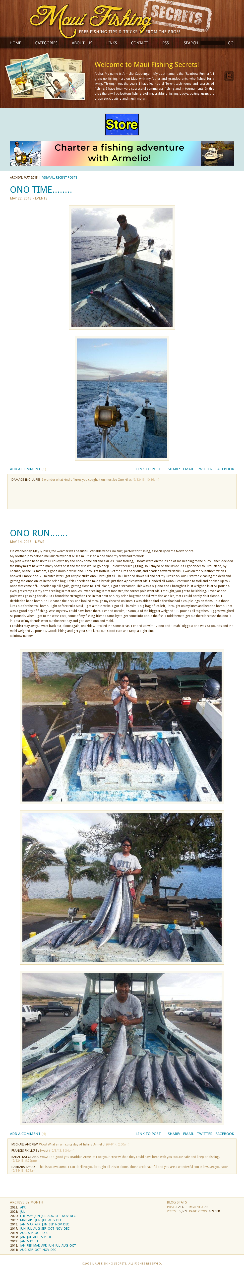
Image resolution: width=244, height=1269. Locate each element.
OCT (51, 1228)
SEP (58, 1216)
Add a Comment (28, 469)
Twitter (204, 469)
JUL (22, 1211)
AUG (51, 1216)
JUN (37, 1216)
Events (41, 198)
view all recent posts (59, 177)
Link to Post (148, 469)
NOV (65, 1216)
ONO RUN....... (38, 533)
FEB (22, 1216)
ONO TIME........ (41, 189)
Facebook (224, 469)
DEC (73, 1216)
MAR (23, 1220)
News (39, 542)
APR (23, 1207)
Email (188, 469)
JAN (22, 1224)
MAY (30, 1216)
